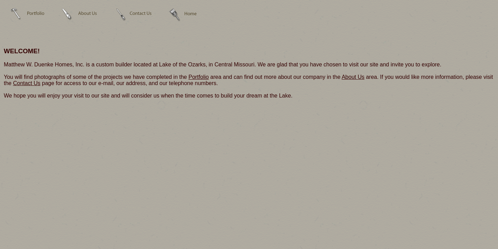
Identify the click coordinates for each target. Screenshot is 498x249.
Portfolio (198, 77)
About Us (353, 77)
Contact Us (26, 83)
